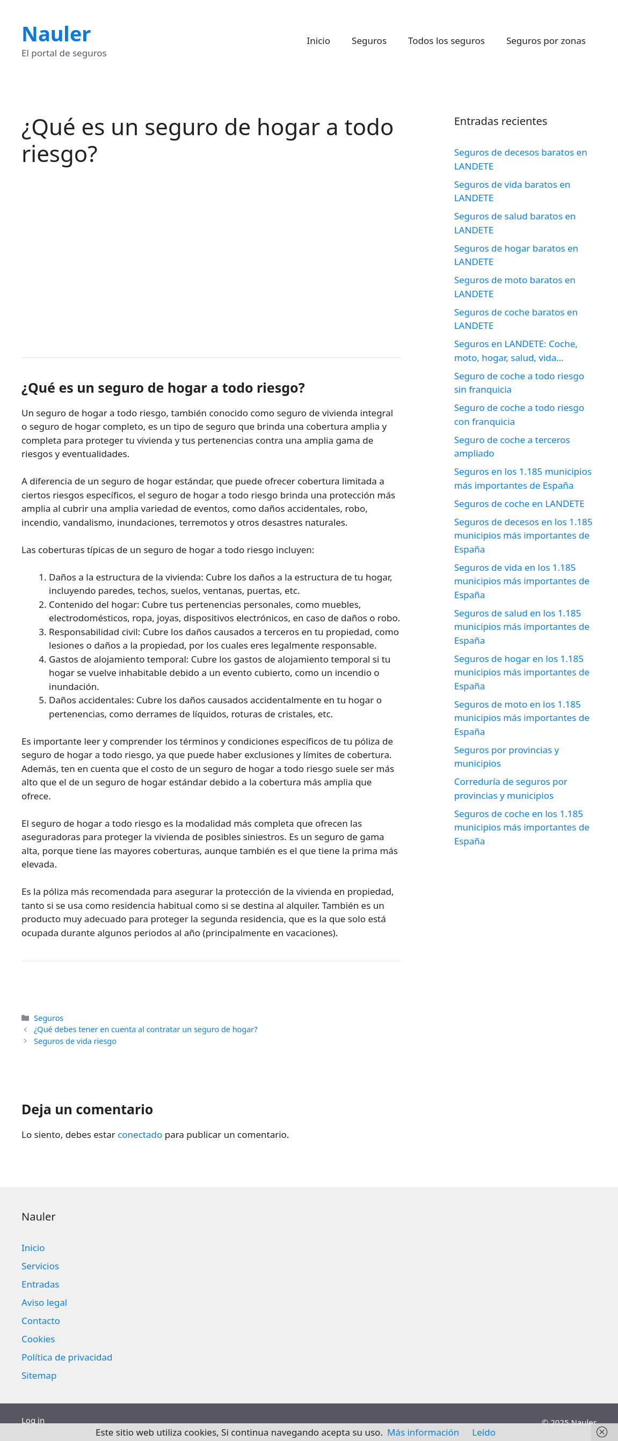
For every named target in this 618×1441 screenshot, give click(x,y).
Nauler (56, 33)
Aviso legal (44, 1302)
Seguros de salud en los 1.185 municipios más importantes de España (522, 626)
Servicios (40, 1266)
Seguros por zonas (546, 40)
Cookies (38, 1339)
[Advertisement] (211, 261)
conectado (140, 1134)
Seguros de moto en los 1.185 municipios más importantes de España (522, 718)
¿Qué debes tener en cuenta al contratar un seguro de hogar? (145, 1029)
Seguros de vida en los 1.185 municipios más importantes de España (522, 581)
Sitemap (38, 1375)
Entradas (40, 1284)
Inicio (319, 40)
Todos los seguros (446, 40)
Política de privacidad (66, 1357)
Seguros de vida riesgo (75, 1041)
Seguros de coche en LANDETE (519, 503)
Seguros (369, 40)
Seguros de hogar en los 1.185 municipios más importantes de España (522, 672)
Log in (33, 1420)
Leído (484, 1432)
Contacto (40, 1320)
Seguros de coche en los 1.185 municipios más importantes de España (522, 827)
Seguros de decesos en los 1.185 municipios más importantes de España (523, 535)
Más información (423, 1432)
